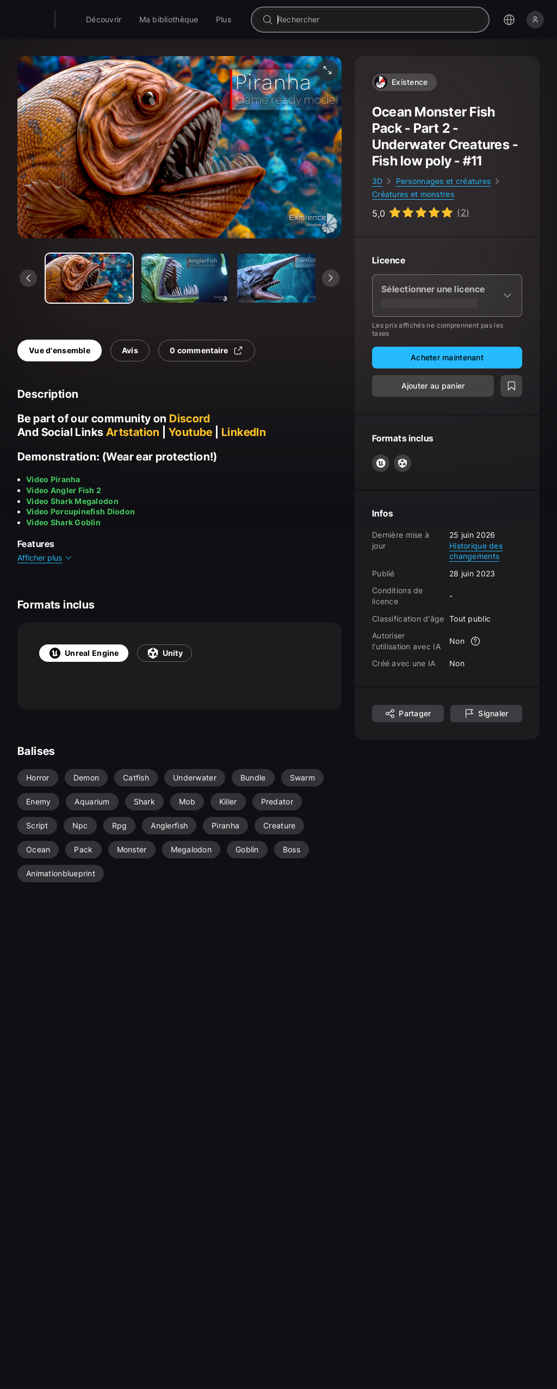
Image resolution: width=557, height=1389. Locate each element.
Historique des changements (476, 551)
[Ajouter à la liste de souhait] (511, 386)
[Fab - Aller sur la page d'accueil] (82, 19)
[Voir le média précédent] (28, 278)
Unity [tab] (164, 653)
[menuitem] (131, 19)
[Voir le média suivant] (330, 278)
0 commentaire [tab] (207, 350)
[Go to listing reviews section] (420, 212)
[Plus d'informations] (475, 641)
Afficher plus (45, 557)
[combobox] (391, 19)
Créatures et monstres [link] (413, 194)
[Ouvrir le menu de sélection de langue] (509, 19)
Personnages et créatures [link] (443, 181)
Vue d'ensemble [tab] (59, 350)
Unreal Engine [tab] (83, 653)
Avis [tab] (130, 350)
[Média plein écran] (327, 70)
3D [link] (377, 181)
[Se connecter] (535, 19)
